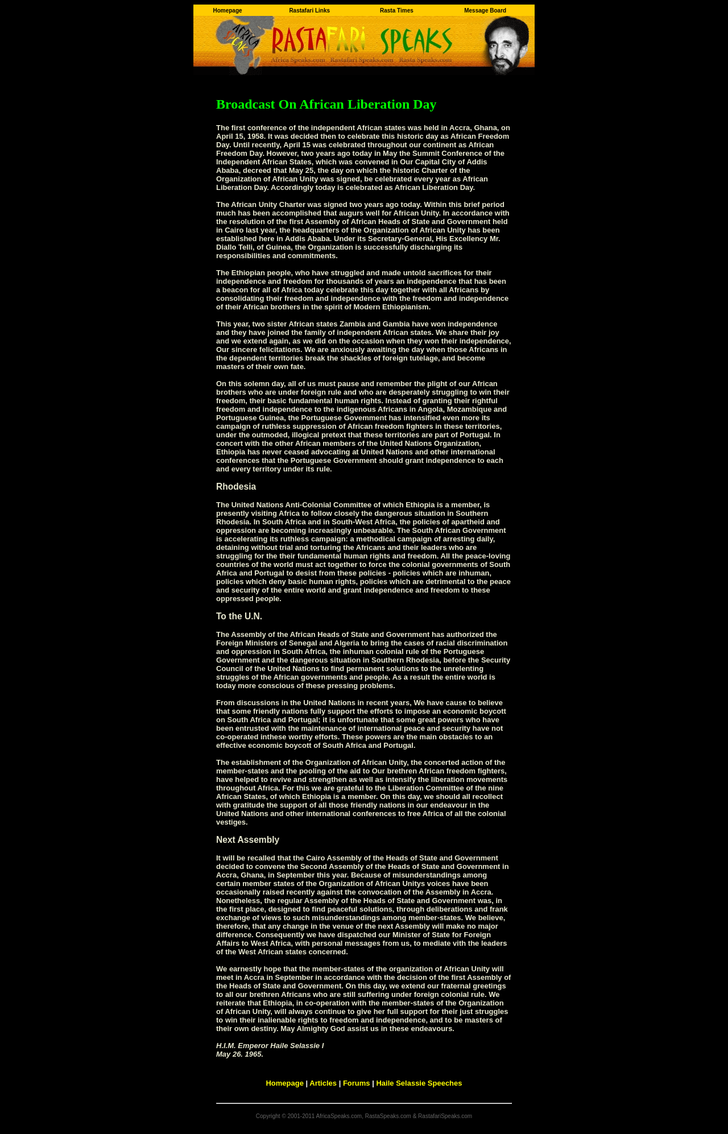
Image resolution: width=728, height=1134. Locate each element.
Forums (356, 1083)
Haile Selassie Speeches (419, 1083)
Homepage (284, 1083)
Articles (323, 1083)
